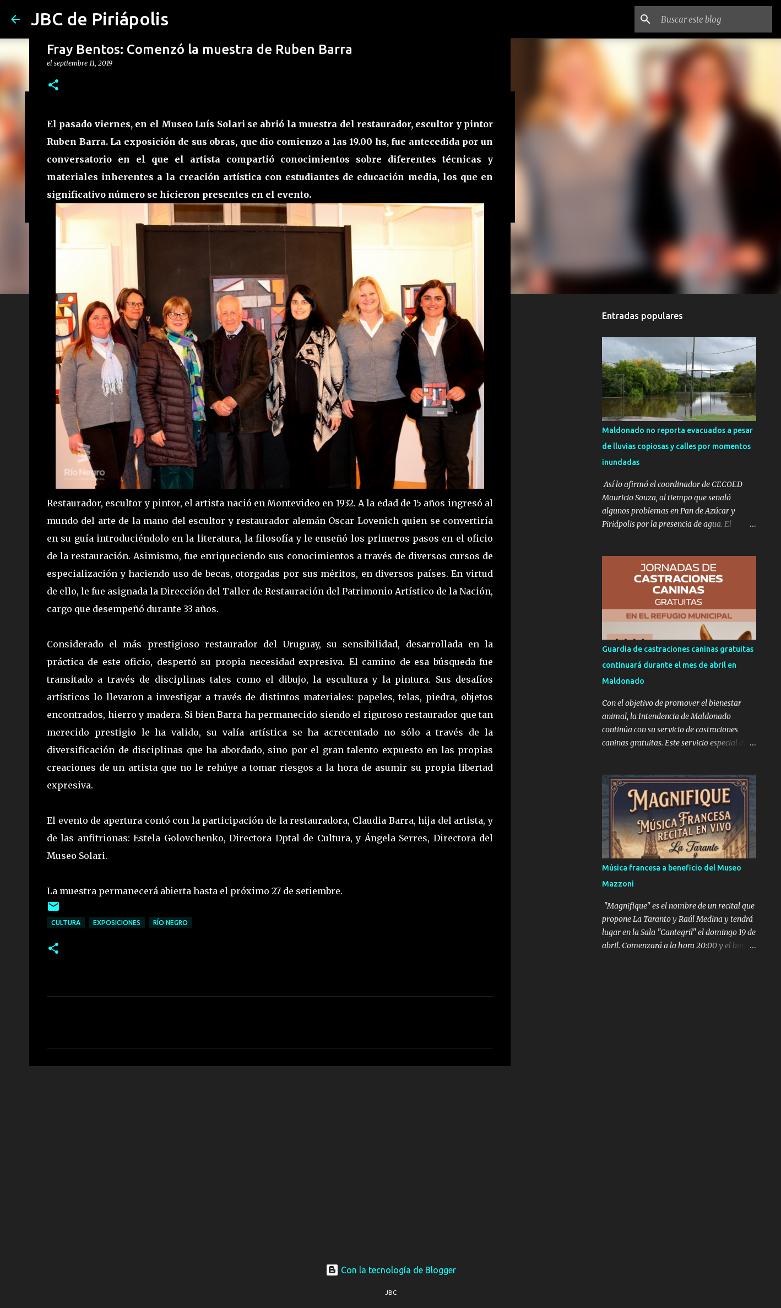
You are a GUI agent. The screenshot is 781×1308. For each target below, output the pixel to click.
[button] (53, 85)
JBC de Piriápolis (100, 19)
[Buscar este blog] (714, 19)
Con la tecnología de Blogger (391, 1270)
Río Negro (170, 922)
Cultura (65, 922)
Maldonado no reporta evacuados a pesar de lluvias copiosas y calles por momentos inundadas (677, 446)
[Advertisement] (270, 1160)
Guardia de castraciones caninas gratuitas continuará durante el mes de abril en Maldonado (677, 665)
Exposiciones (116, 922)
